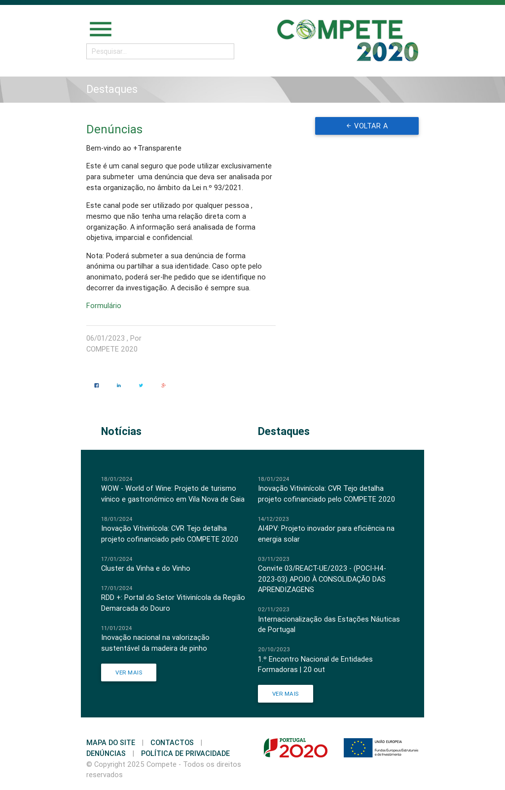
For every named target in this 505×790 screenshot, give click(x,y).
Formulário (104, 305)
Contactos (172, 742)
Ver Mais (128, 672)
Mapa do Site (110, 742)
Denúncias (106, 753)
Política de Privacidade (185, 753)
